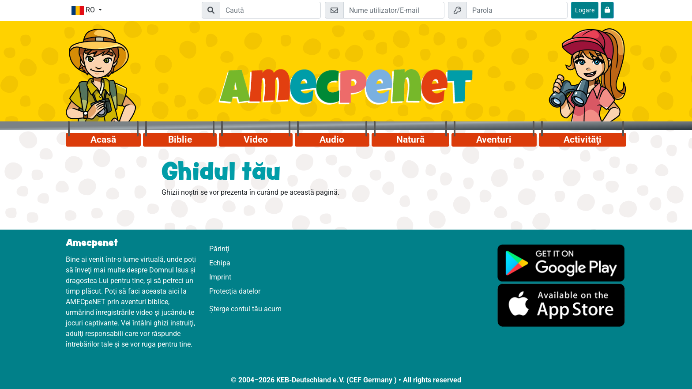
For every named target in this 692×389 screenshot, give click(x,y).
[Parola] (517, 10)
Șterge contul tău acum (245, 309)
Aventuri (493, 139)
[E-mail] (393, 10)
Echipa (219, 263)
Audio (332, 139)
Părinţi (219, 249)
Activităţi (583, 139)
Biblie (180, 139)
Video (256, 139)
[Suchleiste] (270, 10)
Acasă (103, 139)
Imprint (220, 277)
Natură (410, 139)
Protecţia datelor (234, 291)
